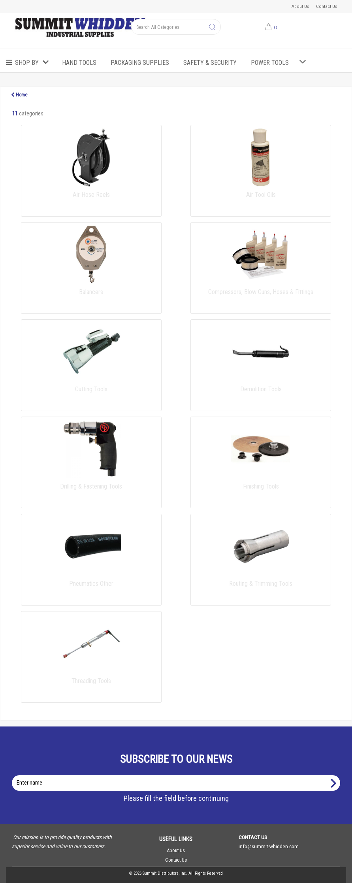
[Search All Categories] (176, 27)
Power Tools (270, 62)
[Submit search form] (212, 27)
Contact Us (326, 6)
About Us (300, 6)
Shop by (27, 62)
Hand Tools (79, 62)
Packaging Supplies (140, 62)
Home (19, 95)
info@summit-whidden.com (269, 846)
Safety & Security (210, 62)
